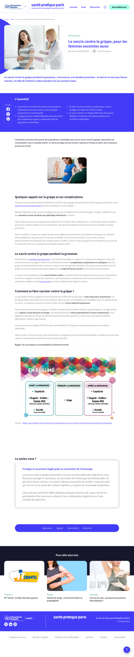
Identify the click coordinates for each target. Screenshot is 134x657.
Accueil (6, 19)
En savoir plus (124, 621)
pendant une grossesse (39, 259)
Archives (89, 637)
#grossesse (47, 528)
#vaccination (73, 528)
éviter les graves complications (28, 205)
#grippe (60, 528)
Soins (12, 19)
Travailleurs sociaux (17, 637)
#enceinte (87, 528)
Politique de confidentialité (67, 637)
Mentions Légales (40, 637)
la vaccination (45, 281)
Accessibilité (119, 637)
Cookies (103, 637)
